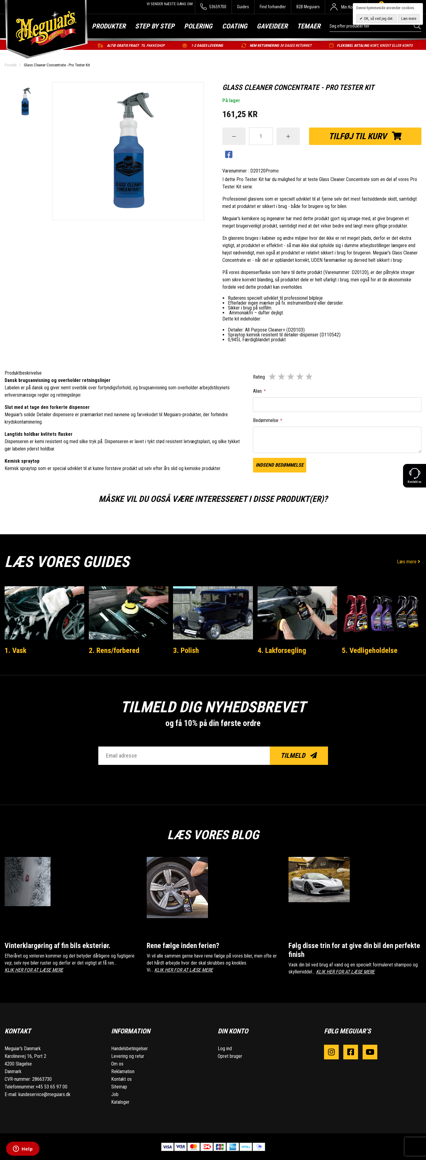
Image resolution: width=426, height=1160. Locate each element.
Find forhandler (273, 6)
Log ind (225, 1048)
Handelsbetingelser (129, 1048)
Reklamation (122, 1071)
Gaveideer (272, 26)
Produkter (109, 26)
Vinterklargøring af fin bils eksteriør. (60, 945)
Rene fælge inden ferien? (185, 945)
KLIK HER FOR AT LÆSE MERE (34, 970)
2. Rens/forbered (115, 650)
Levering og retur (127, 1056)
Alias (259, 391)
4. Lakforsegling (283, 650)
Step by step (155, 26)
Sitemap (119, 1086)
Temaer (308, 26)
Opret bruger (230, 1056)
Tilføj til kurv (365, 136)
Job (115, 1094)
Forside (11, 65)
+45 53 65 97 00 (51, 1086)
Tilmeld (299, 755)
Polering (198, 26)
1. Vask (16, 650)
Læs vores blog (213, 834)
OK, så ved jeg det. (378, 18)
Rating (259, 377)
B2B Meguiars (308, 6)
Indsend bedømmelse (279, 465)
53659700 (213, 7)
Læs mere (409, 562)
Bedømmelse (267, 420)
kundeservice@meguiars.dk (44, 1094)
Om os (117, 1063)
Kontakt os (121, 1079)
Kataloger (120, 1102)
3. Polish (186, 650)
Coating (234, 26)
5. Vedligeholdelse (370, 650)
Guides (243, 6)
